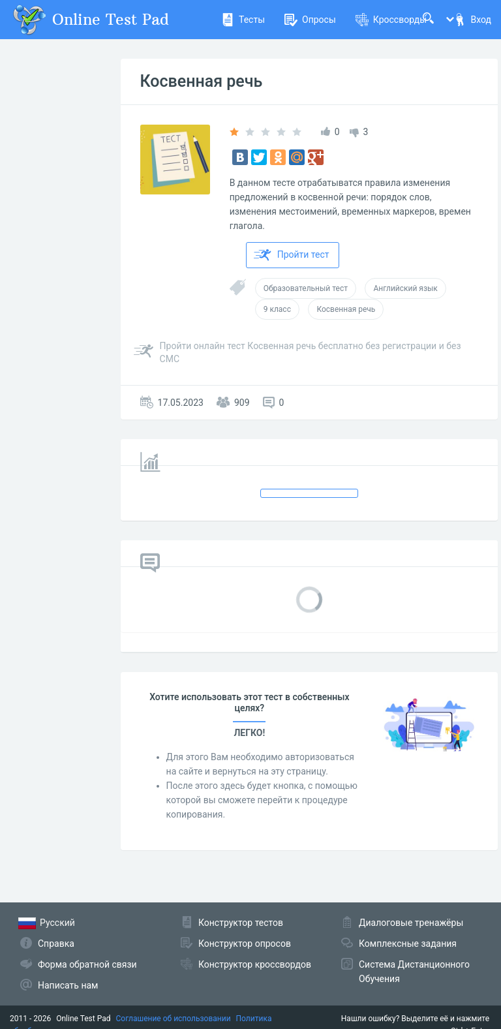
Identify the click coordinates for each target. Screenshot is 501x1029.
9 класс (277, 309)
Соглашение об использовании (173, 1018)
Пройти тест (291, 255)
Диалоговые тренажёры (411, 922)
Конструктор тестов (240, 922)
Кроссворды (391, 19)
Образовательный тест (306, 288)
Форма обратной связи (87, 964)
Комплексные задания (408, 943)
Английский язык (405, 288)
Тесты (243, 19)
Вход (472, 19)
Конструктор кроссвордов (254, 964)
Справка (56, 943)
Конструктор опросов (244, 943)
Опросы (310, 19)
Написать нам (68, 985)
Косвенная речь (201, 81)
